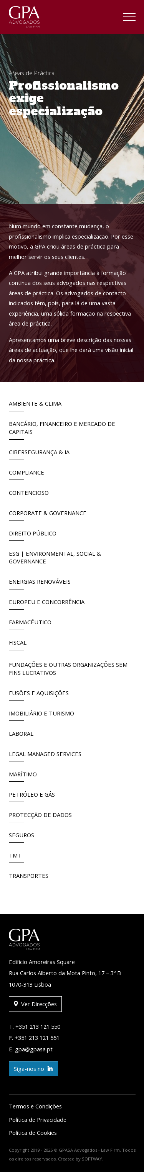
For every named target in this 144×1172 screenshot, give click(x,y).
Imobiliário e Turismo (41, 715)
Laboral (21, 736)
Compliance (26, 474)
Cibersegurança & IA (39, 454)
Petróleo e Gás (32, 796)
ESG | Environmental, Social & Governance (55, 559)
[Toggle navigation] (129, 18)
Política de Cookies (33, 1132)
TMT (16, 857)
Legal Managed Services (45, 756)
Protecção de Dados (40, 817)
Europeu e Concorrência (46, 604)
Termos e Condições (35, 1106)
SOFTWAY (92, 1159)
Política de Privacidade (37, 1119)
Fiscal (17, 644)
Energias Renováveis (40, 583)
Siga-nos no (33, 1069)
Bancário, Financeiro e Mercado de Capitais (62, 429)
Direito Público (32, 535)
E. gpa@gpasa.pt (31, 1049)
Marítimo (23, 776)
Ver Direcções (35, 1004)
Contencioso (29, 495)
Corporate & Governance (47, 515)
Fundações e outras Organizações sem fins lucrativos (68, 670)
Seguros (21, 837)
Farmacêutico (30, 624)
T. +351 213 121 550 (34, 1026)
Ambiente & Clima (35, 405)
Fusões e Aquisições (39, 695)
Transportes (28, 878)
